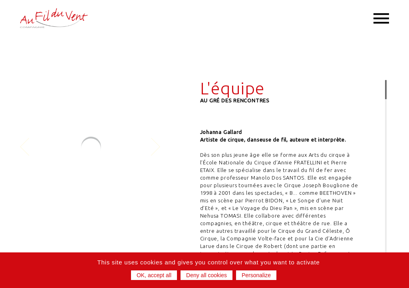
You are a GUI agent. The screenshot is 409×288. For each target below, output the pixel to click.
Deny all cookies (206, 275)
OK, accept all (154, 275)
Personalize (256, 275)
